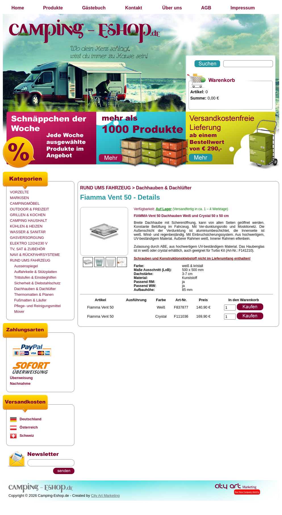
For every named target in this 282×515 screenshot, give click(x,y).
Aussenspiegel (26, 266)
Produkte (53, 7)
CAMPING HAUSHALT (28, 220)
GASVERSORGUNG (27, 237)
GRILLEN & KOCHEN (27, 215)
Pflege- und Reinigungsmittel (37, 306)
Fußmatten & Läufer (30, 300)
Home (17, 7)
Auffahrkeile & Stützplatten (35, 272)
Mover (19, 311)
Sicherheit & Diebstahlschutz (37, 283)
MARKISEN (19, 198)
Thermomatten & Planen (34, 294)
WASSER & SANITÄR (28, 232)
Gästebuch (94, 7)
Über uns (172, 7)
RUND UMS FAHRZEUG (30, 260)
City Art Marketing (105, 495)
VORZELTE (19, 192)
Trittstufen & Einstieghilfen (35, 277)
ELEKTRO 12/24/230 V (28, 243)
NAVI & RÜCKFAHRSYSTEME (35, 255)
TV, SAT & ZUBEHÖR (27, 249)
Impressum (243, 7)
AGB (206, 7)
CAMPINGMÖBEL (25, 203)
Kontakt (133, 7)
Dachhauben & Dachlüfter (35, 289)
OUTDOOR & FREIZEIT (29, 209)
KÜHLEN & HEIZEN (26, 226)
